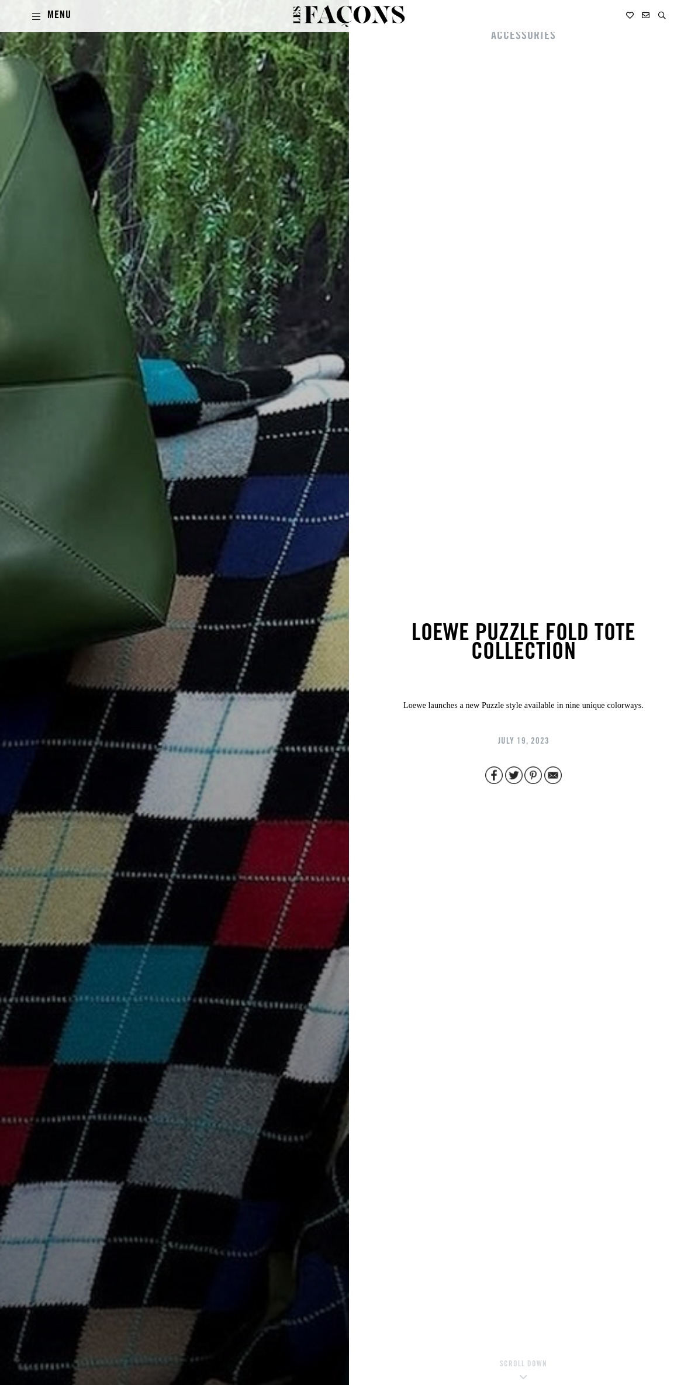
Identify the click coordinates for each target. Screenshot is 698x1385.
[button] (662, 15)
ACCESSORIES (523, 37)
